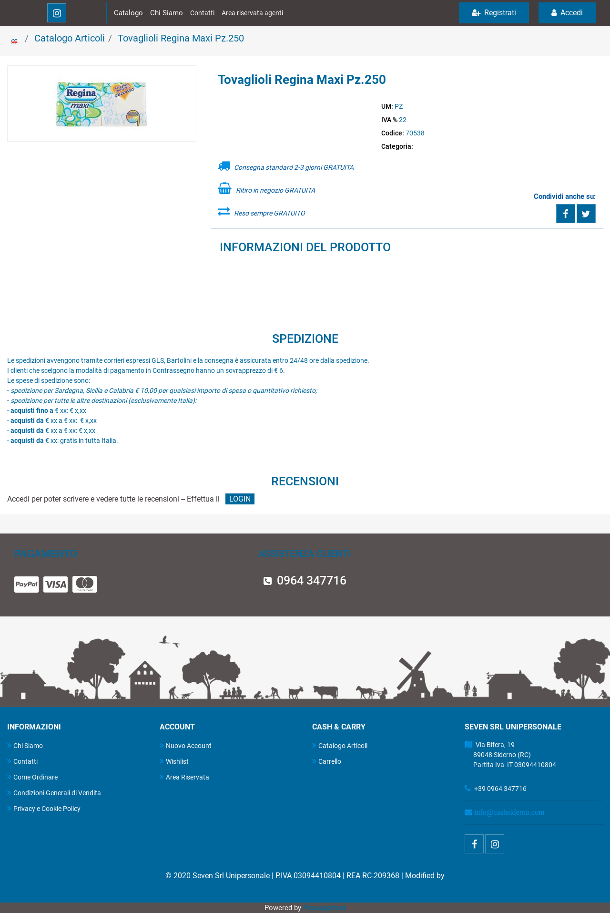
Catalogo (128, 13)
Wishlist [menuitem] (174, 761)
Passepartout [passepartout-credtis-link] (324, 907)
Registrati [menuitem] (494, 12)
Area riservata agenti (252, 13)
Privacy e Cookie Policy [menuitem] (44, 808)
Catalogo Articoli (69, 38)
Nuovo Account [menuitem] (186, 745)
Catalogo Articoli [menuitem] (339, 745)
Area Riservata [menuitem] (184, 777)
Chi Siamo (166, 13)
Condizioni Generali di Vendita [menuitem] (54, 793)
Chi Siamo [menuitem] (25, 745)
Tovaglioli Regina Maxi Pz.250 (181, 38)
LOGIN (240, 498)
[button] (101, 104)
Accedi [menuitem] (567, 12)
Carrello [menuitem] (326, 761)
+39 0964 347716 (500, 788)
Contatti (202, 13)
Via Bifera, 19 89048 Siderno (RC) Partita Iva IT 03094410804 (510, 755)
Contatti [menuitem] (22, 761)
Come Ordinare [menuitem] (32, 777)
